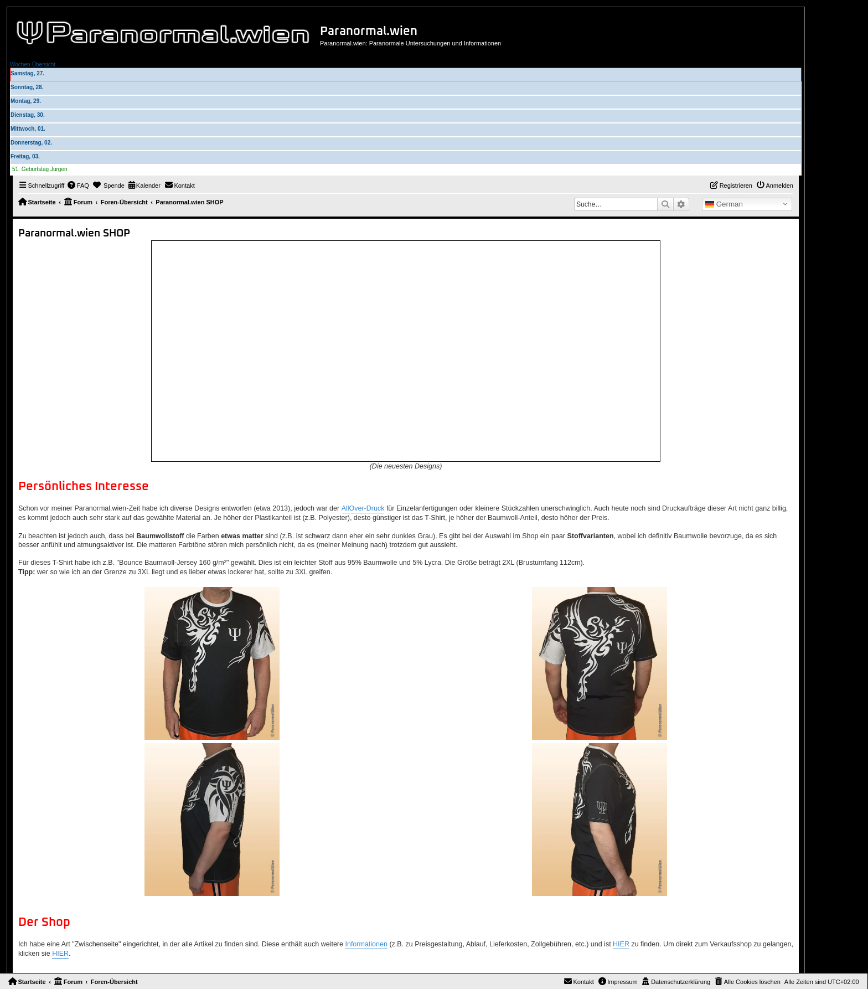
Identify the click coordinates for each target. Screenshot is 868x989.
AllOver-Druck (363, 508)
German (724, 204)
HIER (621, 944)
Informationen (366, 944)
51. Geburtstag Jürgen (40, 169)
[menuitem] (78, 185)
